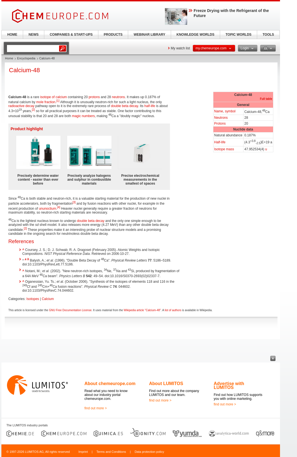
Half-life (220, 142)
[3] (74, 202)
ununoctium (47, 209)
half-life (149, 106)
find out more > (95, 408)
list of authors (173, 310)
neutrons (118, 97)
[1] (57, 100)
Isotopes (32, 299)
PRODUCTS (113, 35)
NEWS (34, 35)
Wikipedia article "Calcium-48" (142, 310)
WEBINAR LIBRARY (149, 35)
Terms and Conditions (111, 451)
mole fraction (45, 102)
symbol (230, 111)
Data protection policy (149, 451)
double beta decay (124, 106)
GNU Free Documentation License (70, 310)
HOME (12, 35)
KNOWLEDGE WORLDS (196, 35)
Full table (266, 98)
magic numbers (83, 116)
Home (9, 58)
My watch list (180, 48)
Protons (220, 123)
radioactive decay (21, 106)
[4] (58, 207)
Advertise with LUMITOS (229, 385)
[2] (33, 109)
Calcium (48, 299)
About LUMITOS (166, 383)
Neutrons (221, 118)
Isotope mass (224, 149)
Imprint (83, 451)
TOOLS (268, 35)
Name (218, 111)
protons (94, 97)
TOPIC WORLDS (238, 35)
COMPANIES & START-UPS (71, 35)
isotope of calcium (53, 97)
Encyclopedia (26, 58)
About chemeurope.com (109, 383)
